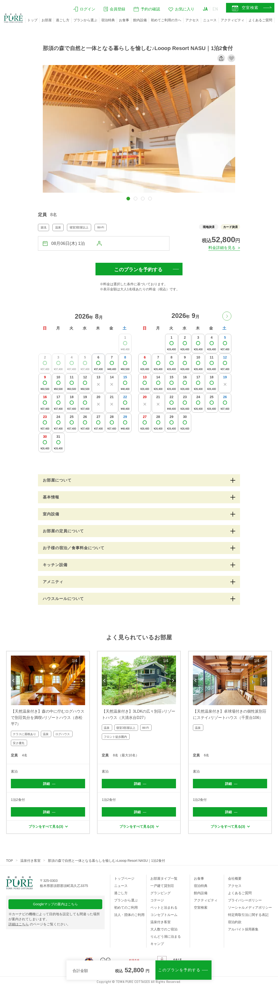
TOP (9, 861)
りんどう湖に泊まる (165, 936)
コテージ (157, 900)
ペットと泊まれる (163, 907)
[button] (128, 198)
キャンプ (157, 944)
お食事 (124, 20)
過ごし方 (62, 20)
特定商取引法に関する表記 (248, 915)
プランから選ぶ (85, 20)
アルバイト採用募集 (243, 929)
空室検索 (200, 907)
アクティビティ (232, 20)
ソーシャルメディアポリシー (250, 907)
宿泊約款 (234, 922)
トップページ (124, 878)
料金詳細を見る (221, 248)
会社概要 (234, 878)
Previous (13, 680)
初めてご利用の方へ (166, 20)
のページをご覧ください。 (39, 924)
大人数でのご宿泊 (163, 929)
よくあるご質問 (260, 20)
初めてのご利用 (126, 907)
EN (215, 9)
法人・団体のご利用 (129, 915)
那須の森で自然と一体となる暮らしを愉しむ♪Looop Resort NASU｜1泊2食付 (106, 861)
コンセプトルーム (163, 915)
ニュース (210, 20)
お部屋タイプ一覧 (163, 878)
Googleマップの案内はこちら (55, 904)
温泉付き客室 (30, 861)
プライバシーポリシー (245, 900)
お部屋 (47, 20)
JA (205, 9)
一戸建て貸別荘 (162, 886)
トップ (32, 20)
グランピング (160, 893)
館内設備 (140, 20)
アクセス (192, 20)
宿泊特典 (108, 20)
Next (82, 680)
